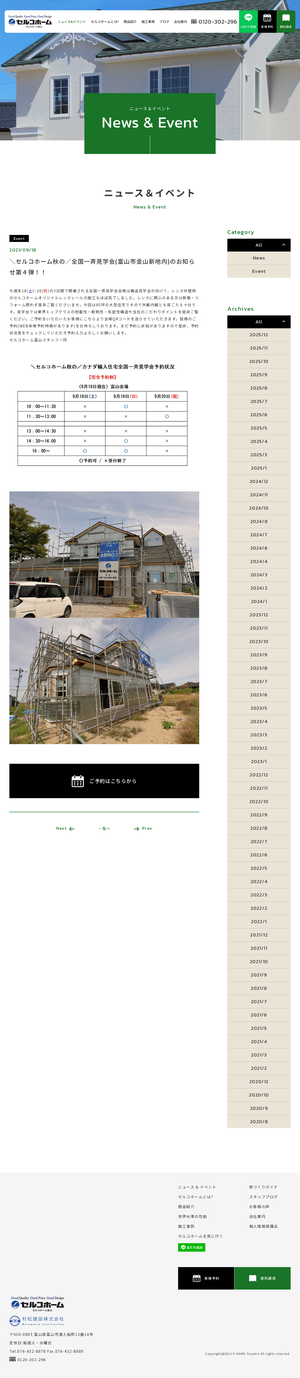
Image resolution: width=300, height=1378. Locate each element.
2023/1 (259, 761)
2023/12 (259, 614)
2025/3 (259, 454)
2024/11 (259, 494)
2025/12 (259, 334)
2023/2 (259, 748)
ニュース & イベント (197, 1187)
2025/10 (259, 361)
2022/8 (259, 828)
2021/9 (259, 974)
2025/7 (259, 401)
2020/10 (259, 1094)
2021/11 (259, 948)
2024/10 (259, 508)
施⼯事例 (148, 21)
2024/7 (259, 534)
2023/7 (259, 681)
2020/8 (259, 1121)
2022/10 (259, 801)
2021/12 (259, 934)
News (259, 257)
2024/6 (259, 548)
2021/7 (259, 1001)
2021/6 (259, 1014)
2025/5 (259, 427)
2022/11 (259, 788)
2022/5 (259, 868)
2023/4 (259, 721)
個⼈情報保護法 (263, 1226)
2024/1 (259, 601)
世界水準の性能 (192, 1216)
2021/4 (259, 1041)
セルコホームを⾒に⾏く (201, 1236)
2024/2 (259, 588)
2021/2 (259, 1068)
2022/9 (259, 814)
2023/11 (259, 628)
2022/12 (259, 774)
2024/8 (259, 521)
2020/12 (259, 1081)
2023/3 (259, 734)
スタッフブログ (263, 1196)
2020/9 (259, 1108)
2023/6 (259, 694)
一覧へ (104, 828)
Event (259, 271)
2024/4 (259, 561)
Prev (143, 828)
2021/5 (259, 1028)
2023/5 (259, 708)
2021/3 (259, 1054)
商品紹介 (130, 21)
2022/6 (259, 854)
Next (65, 828)
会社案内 (180, 21)
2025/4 (259, 441)
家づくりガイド (263, 1187)
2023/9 (259, 654)
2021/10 (259, 961)
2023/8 (259, 668)
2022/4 (259, 881)
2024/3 (259, 574)
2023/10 (259, 641)
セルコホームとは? (105, 21)
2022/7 (259, 841)
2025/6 (259, 414)
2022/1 (259, 921)
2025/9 (259, 374)
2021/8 (259, 988)
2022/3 (259, 894)
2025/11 (259, 347)
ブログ (164, 21)
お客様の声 (259, 1206)
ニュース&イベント (72, 21)
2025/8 (259, 387)
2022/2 (259, 908)
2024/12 (259, 481)
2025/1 (259, 468)
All (258, 245)
